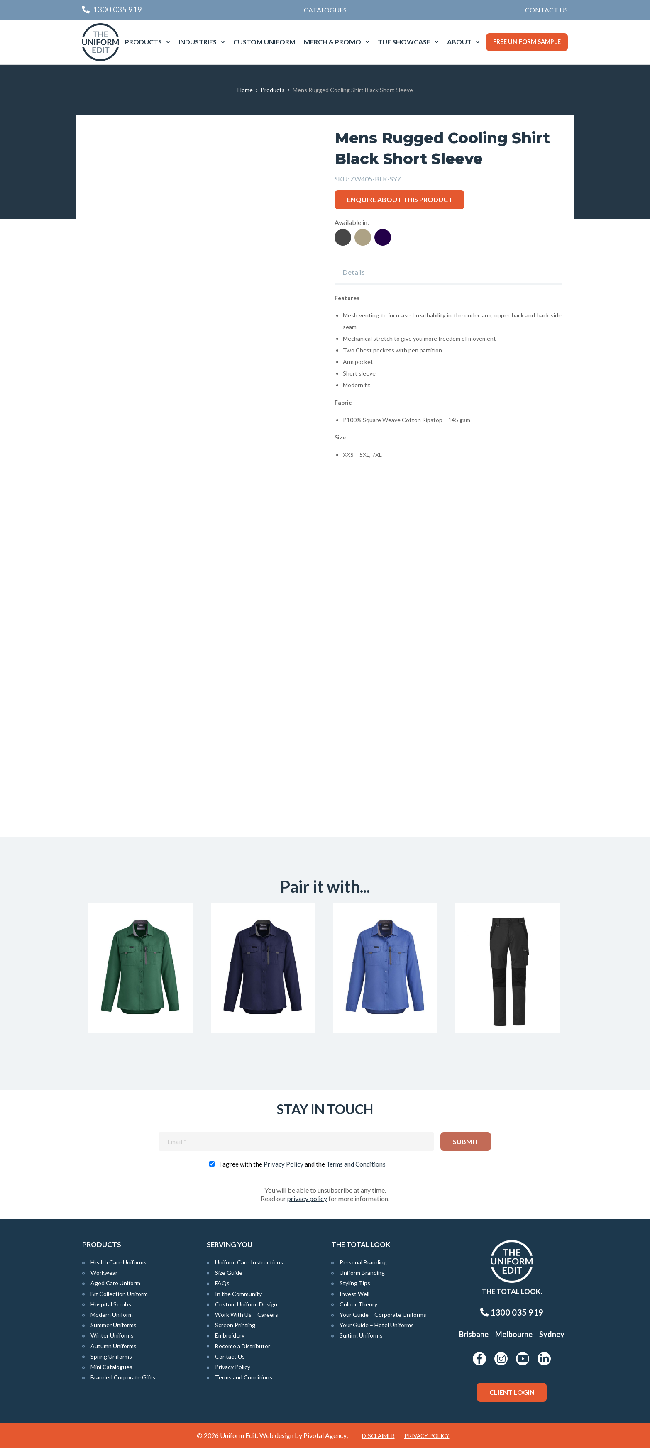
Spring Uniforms (111, 1358)
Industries (197, 42)
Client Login (512, 1394)
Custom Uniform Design (246, 1305)
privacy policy (307, 1200)
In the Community (238, 1295)
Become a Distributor (242, 1347)
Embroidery (229, 1337)
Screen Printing (235, 1326)
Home (245, 89)
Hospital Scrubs (110, 1305)
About (459, 42)
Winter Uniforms (112, 1337)
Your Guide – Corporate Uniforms (383, 1316)
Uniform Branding (362, 1274)
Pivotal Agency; (325, 1437)
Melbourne (514, 1336)
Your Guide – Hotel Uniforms (377, 1326)
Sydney (551, 1336)
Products (143, 42)
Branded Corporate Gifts (122, 1379)
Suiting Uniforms (361, 1337)
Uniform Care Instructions (249, 1264)
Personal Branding (363, 1264)
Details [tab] (354, 272)
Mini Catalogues (111, 1368)
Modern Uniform (111, 1316)
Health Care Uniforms (118, 1264)
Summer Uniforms (113, 1326)
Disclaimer (378, 1437)
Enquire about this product (399, 199)
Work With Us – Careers (246, 1316)
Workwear (103, 1274)
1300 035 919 (511, 1314)
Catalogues (325, 10)
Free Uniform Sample (527, 41)
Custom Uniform (264, 42)
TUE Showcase (404, 42)
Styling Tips (355, 1285)
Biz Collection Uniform (119, 1295)
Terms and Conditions (356, 1166)
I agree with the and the (302, 1166)
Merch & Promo (332, 42)
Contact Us (546, 10)
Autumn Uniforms (113, 1347)
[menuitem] (546, 10)
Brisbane (474, 1336)
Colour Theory (358, 1305)
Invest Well (354, 1295)
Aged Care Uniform (115, 1285)
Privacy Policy (283, 1166)
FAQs (222, 1285)
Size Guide (228, 1274)
